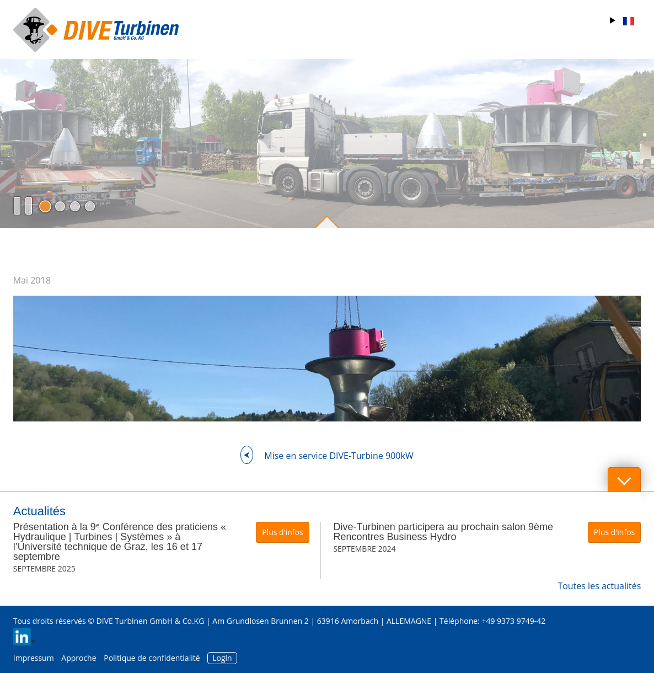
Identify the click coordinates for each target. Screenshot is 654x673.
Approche (78, 658)
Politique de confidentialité (152, 658)
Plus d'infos (282, 532)
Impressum (33, 658)
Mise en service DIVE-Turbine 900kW (338, 456)
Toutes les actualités (599, 586)
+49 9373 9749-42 (513, 621)
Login (222, 658)
